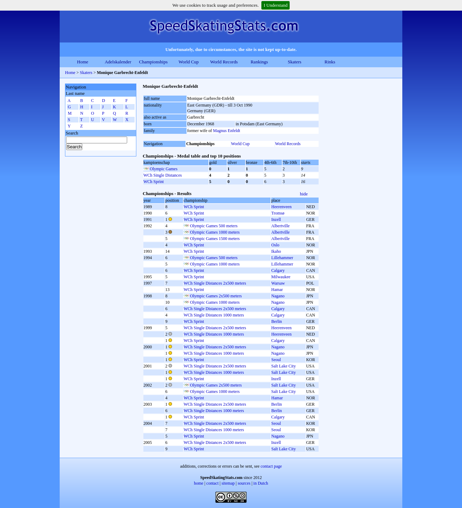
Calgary (278, 270)
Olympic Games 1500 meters (214, 238)
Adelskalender (118, 61)
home (198, 483)
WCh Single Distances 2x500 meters (215, 283)
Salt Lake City (283, 366)
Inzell (276, 219)
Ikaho (276, 251)
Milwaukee (280, 276)
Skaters (294, 61)
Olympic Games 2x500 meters (216, 295)
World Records (224, 61)
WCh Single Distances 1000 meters (214, 315)
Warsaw (278, 283)
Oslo (275, 244)
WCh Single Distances (162, 175)
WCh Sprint (153, 181)
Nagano (277, 295)
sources (244, 483)
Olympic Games (163, 168)
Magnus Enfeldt (226, 130)
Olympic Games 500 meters (213, 225)
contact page (271, 466)
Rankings (259, 61)
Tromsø (277, 213)
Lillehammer (282, 257)
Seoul (276, 359)
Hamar (277, 289)
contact (212, 483)
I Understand (275, 5)
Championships (153, 61)
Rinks (330, 61)
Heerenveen (281, 206)
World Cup (188, 61)
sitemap (228, 483)
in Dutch (260, 483)
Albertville (280, 225)
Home (82, 61)
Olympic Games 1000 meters (214, 232)
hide (304, 193)
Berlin (276, 321)
